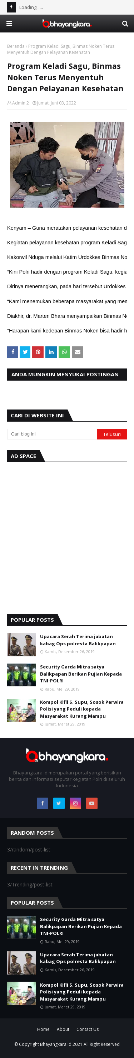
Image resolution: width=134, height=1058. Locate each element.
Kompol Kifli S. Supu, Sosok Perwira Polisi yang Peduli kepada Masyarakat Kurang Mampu (82, 709)
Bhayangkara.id (55, 1044)
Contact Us (87, 1029)
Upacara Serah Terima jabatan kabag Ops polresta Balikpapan (78, 640)
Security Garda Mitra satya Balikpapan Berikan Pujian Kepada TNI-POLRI (81, 673)
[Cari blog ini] (52, 434)
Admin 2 (20, 103)
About (63, 1029)
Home (43, 1029)
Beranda (16, 46)
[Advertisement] (67, 536)
